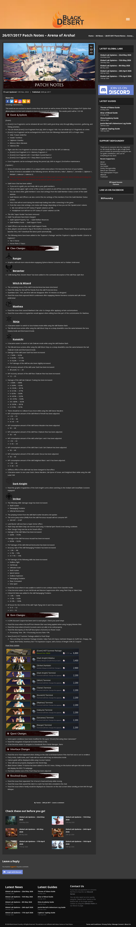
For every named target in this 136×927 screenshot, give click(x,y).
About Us (128, 924)
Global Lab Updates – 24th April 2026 (78, 830)
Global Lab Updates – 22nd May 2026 (32, 818)
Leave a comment (58, 803)
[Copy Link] (24, 101)
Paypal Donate (116, 182)
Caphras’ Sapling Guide (110, 129)
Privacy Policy (106, 924)
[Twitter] (12, 101)
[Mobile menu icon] (128, 19)
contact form (89, 904)
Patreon (116, 184)
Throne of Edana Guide (110, 107)
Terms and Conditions (93, 924)
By (37, 803)
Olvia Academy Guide (109, 118)
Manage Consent (118, 924)
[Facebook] (7, 101)
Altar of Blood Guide (109, 113)
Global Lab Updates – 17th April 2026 (32, 842)
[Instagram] (20, 101)
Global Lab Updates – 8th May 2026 (31, 830)
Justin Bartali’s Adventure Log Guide (115, 123)
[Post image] (11, 820)
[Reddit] (16, 101)
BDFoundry (107, 198)
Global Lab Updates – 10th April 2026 (78, 842)
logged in (13, 867)
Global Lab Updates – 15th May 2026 (78, 818)
